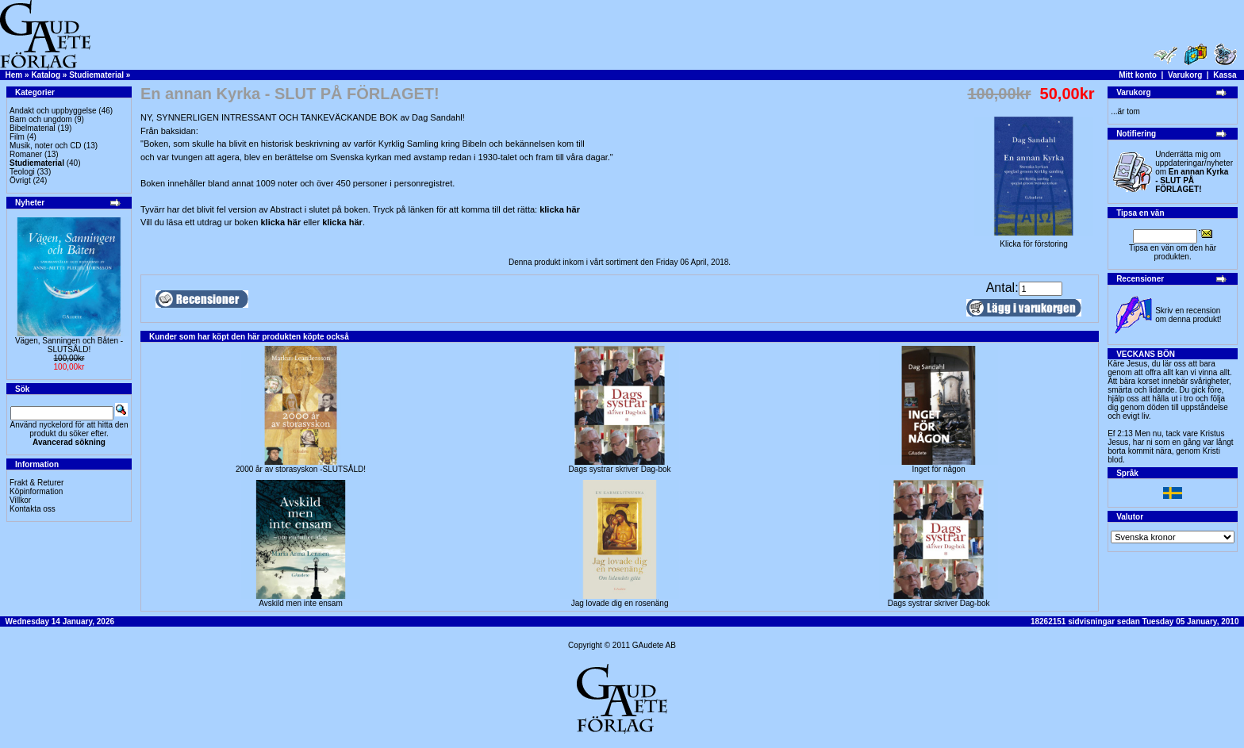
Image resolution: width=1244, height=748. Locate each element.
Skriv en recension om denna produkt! (1188, 315)
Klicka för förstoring (1033, 240)
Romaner (26, 154)
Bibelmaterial (33, 128)
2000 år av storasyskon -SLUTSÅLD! (301, 469)
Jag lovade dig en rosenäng (620, 603)
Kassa (1224, 75)
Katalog (45, 75)
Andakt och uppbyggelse (53, 110)
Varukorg (1185, 75)
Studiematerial (96, 75)
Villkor (20, 500)
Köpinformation (36, 491)
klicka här (559, 209)
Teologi (22, 171)
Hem (14, 75)
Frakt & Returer (36, 482)
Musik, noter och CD (46, 145)
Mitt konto (1138, 75)
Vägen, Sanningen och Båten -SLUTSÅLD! (69, 345)
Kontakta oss (33, 508)
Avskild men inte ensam (300, 603)
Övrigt (20, 180)
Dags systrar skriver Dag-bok (620, 469)
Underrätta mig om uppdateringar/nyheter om (1194, 172)
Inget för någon (938, 469)
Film (17, 136)
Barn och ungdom (41, 119)
